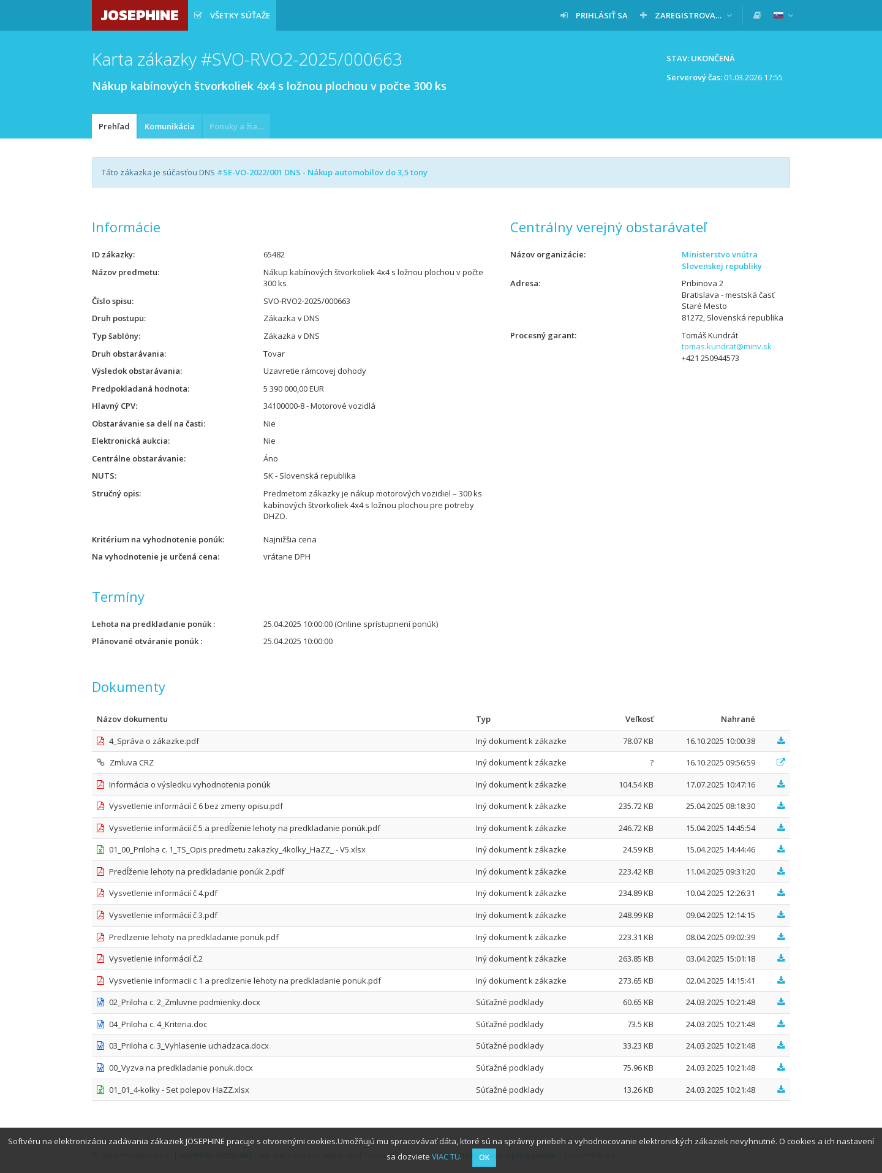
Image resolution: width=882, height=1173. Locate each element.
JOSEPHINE (140, 15)
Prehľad (114, 126)
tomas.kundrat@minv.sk (727, 346)
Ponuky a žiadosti (239, 126)
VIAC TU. (447, 1156)
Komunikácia (170, 126)
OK (484, 1157)
